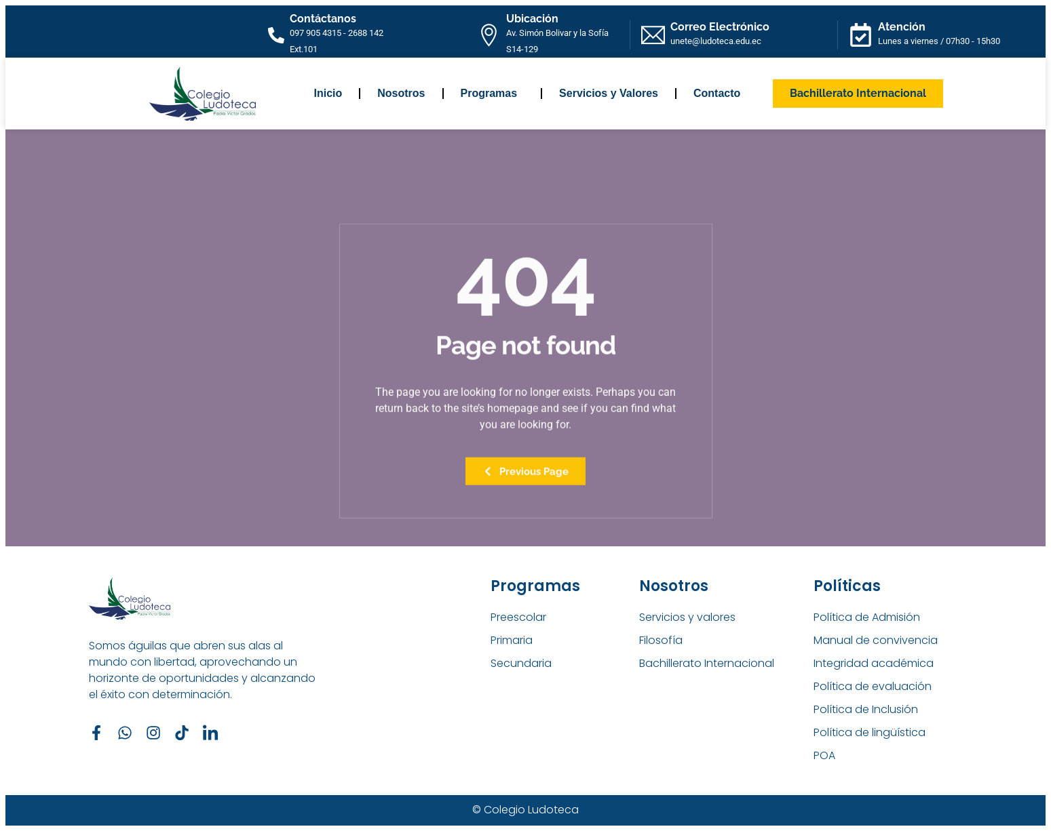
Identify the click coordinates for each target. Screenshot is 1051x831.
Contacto (716, 93)
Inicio (328, 93)
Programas (492, 93)
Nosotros (401, 93)
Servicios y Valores (608, 93)
